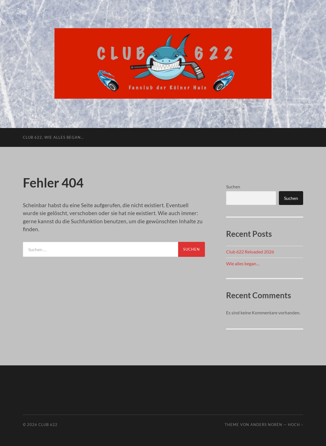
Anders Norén (266, 424)
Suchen (233, 186)
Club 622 (48, 424)
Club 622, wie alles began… (53, 137)
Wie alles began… (243, 263)
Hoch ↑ (295, 424)
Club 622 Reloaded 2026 (250, 251)
